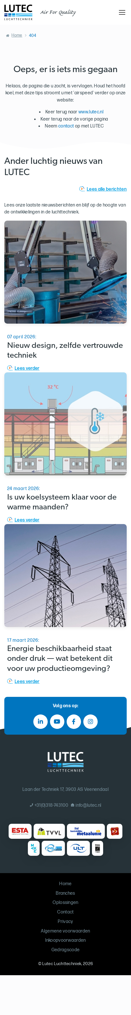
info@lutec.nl (86, 805)
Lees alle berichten (107, 189)
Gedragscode (65, 950)
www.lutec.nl (90, 112)
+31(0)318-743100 (49, 805)
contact (66, 126)
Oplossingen (65, 902)
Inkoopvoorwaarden (65, 940)
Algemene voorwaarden (65, 931)
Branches (65, 893)
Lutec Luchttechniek (61, 963)
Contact (65, 912)
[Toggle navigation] (121, 12)
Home (16, 35)
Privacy (65, 921)
